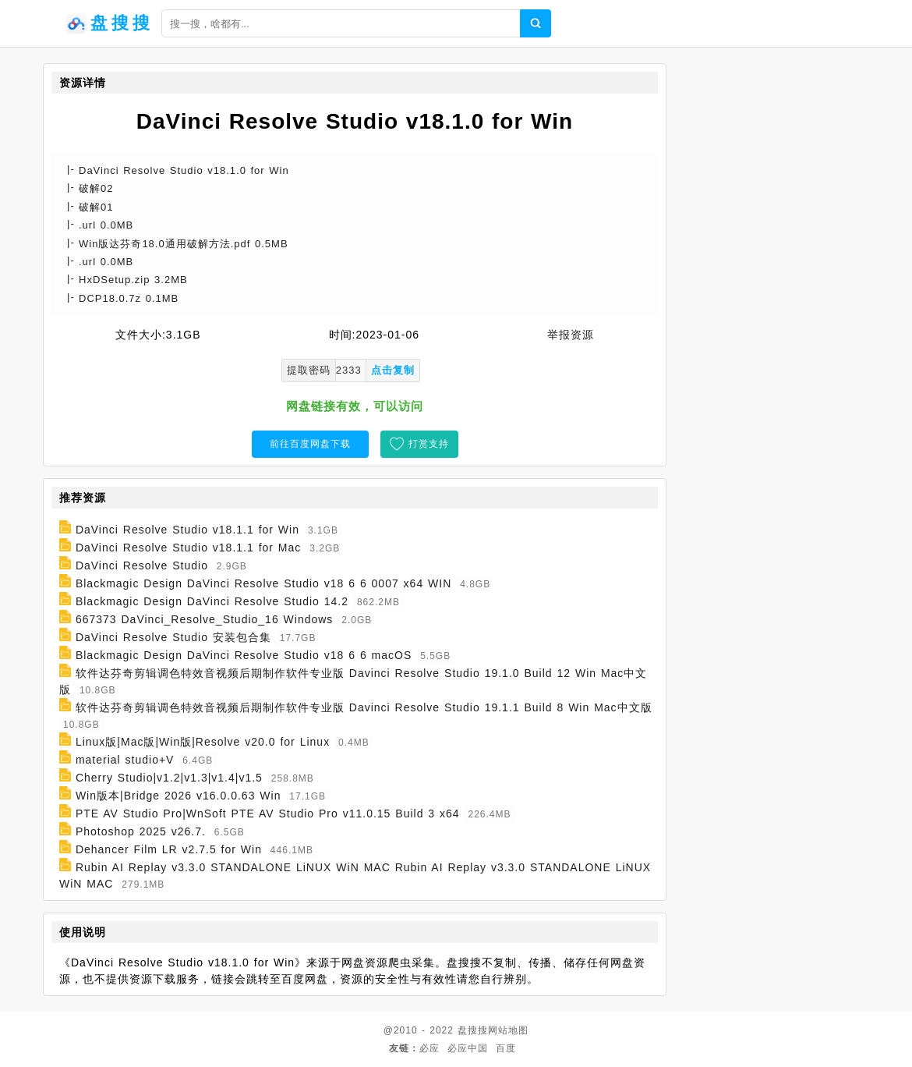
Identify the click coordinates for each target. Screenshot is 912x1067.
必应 (429, 1048)
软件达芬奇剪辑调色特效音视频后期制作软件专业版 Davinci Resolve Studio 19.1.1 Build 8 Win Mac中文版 (364, 707)
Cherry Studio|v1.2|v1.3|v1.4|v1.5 (169, 777)
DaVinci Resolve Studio (142, 565)
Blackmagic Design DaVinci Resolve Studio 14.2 (212, 601)
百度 (506, 1048)
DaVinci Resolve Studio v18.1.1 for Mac (188, 547)
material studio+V (125, 759)
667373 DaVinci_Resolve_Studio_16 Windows (204, 619)
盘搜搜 (473, 1030)
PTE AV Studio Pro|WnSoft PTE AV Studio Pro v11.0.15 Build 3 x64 (268, 813)
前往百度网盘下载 (310, 443)
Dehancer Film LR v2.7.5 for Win (169, 849)
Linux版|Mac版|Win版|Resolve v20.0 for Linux (203, 742)
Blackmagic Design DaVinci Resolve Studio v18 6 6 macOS (244, 655)
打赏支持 (428, 443)
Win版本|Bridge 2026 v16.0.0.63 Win (178, 795)
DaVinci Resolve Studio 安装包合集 (173, 637)
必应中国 (467, 1048)
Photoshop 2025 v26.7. (141, 831)
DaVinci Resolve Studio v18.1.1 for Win (187, 529)
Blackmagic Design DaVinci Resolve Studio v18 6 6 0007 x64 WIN (263, 583)
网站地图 (508, 1030)
